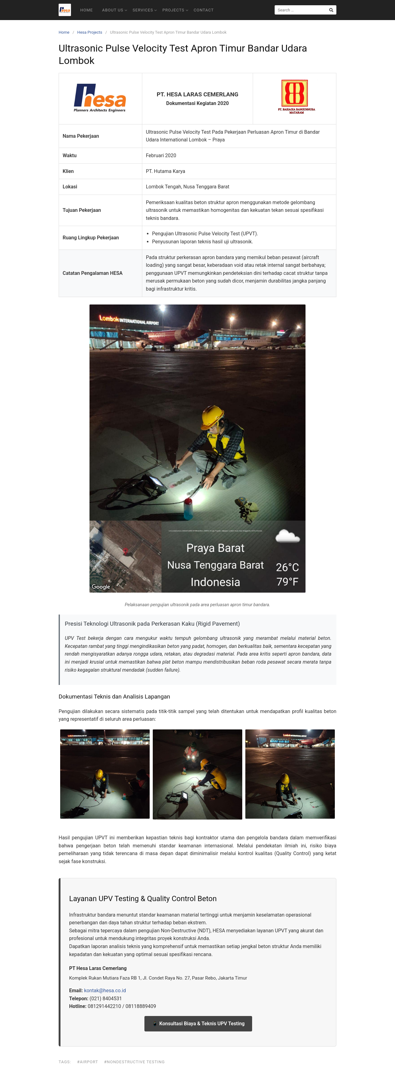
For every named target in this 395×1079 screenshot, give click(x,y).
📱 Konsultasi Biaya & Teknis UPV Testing (198, 1024)
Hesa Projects (89, 32)
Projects (175, 10)
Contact (204, 10)
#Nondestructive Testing (134, 1062)
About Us (114, 10)
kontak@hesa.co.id (105, 990)
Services (145, 10)
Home (86, 10)
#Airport (87, 1062)
